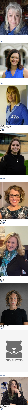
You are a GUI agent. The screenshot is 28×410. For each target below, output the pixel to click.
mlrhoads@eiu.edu (2, 222)
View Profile (1, 41)
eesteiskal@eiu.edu (2, 408)
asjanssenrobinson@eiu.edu (3, 327)
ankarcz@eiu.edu (2, 375)
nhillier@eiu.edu (2, 129)
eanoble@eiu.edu (2, 178)
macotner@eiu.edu (2, 278)
